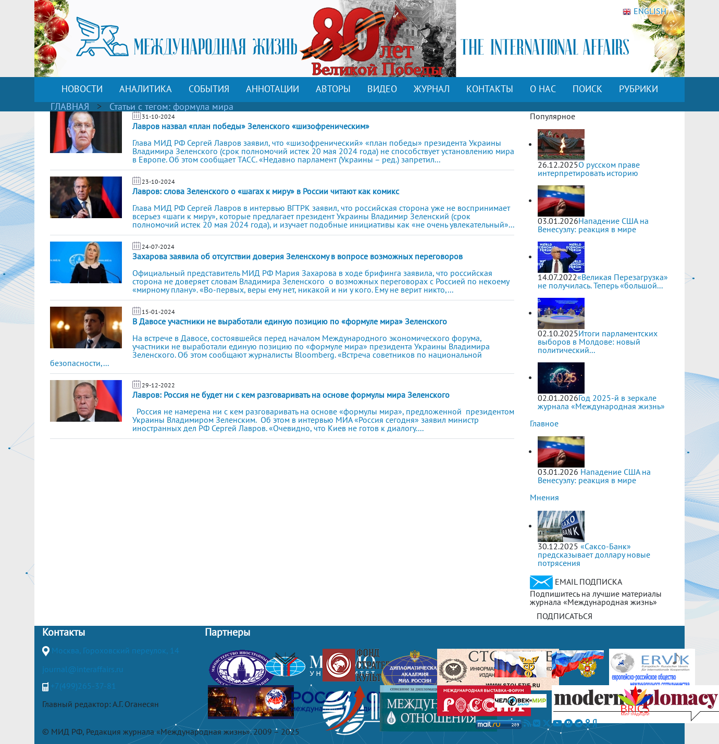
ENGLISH (644, 11)
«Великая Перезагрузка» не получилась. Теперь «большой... (603, 281)
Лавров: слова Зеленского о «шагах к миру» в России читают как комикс (265, 191)
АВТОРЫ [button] (333, 89)
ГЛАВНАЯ (70, 106)
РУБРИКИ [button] (638, 89)
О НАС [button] (543, 89)
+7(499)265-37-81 (83, 685)
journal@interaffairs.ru (82, 669)
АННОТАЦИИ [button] (272, 89)
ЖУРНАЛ (432, 89)
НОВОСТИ (82, 89)
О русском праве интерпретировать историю (589, 168)
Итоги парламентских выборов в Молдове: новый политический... (598, 341)
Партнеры (227, 632)
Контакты (63, 632)
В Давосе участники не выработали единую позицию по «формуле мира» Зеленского (289, 321)
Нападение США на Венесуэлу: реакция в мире (593, 225)
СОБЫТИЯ (209, 89)
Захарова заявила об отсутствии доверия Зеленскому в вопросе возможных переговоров (297, 256)
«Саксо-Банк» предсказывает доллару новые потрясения (594, 554)
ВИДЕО (382, 89)
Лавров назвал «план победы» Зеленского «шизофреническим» (250, 126)
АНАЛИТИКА (145, 89)
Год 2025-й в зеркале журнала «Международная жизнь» (601, 402)
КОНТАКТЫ (489, 89)
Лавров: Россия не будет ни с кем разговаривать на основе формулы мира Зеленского (291, 394)
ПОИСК (587, 89)
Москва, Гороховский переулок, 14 (115, 650)
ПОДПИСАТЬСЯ (564, 616)
